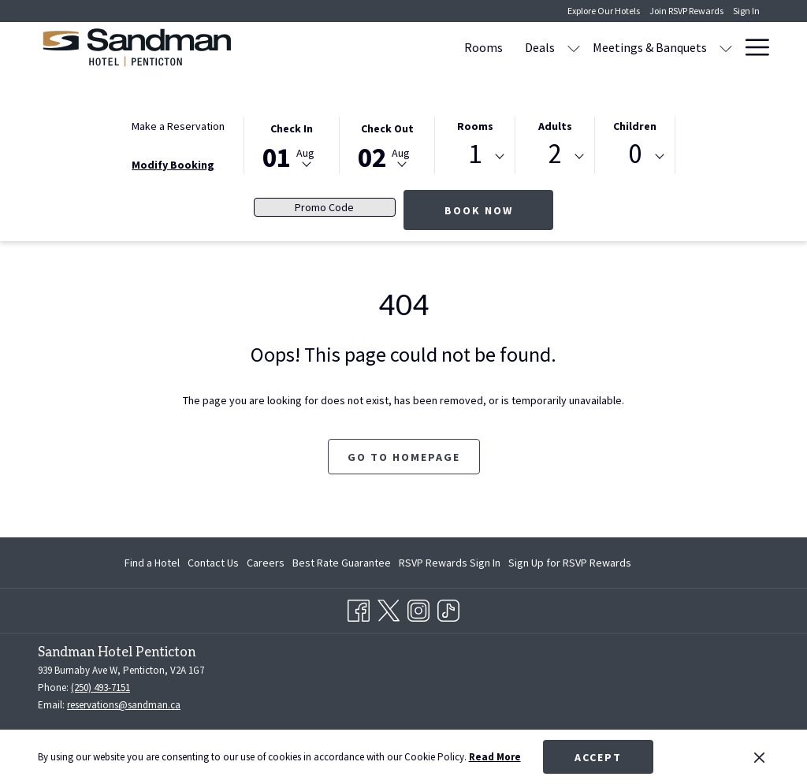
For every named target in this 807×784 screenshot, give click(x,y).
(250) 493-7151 (100, 687)
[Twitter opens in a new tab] (388, 608)
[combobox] (475, 156)
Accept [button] (598, 757)
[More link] (751, 47)
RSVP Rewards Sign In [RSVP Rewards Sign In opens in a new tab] (449, 565)
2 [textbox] (555, 154)
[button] (291, 144)
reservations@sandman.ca (123, 705)
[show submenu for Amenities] (726, 47)
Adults (555, 126)
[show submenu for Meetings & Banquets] (575, 47)
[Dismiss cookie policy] (759, 757)
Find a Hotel (152, 562)
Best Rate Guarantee (341, 562)
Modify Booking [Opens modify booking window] (173, 165)
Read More (495, 757)
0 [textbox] (635, 154)
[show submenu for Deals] (423, 47)
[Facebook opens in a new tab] (359, 608)
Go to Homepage (404, 457)
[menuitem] (333, 47)
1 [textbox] (475, 154)
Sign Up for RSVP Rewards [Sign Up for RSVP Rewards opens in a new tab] (569, 565)
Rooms (475, 126)
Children (634, 126)
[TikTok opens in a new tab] (448, 608)
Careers (265, 562)
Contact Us (213, 562)
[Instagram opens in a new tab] (418, 608)
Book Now (478, 210)
